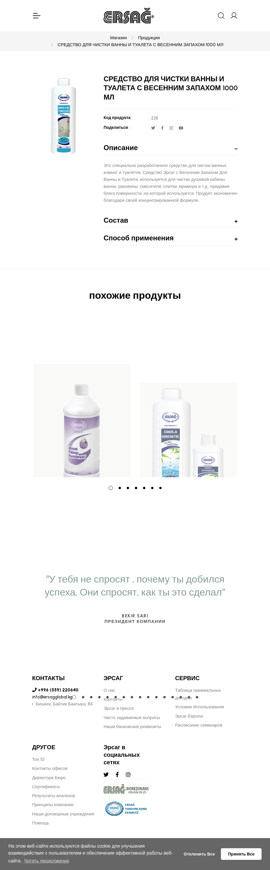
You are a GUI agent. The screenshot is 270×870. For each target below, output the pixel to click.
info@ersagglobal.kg (52, 697)
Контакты (112, 699)
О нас (109, 690)
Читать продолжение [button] (46, 860)
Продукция (149, 37)
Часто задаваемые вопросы (131, 717)
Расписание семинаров (198, 725)
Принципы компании (53, 804)
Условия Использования (199, 706)
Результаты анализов (53, 795)
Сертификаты (46, 786)
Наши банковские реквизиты (132, 726)
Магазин (118, 37)
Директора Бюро (49, 777)
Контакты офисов (50, 768)
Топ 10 (38, 759)
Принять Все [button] (241, 854)
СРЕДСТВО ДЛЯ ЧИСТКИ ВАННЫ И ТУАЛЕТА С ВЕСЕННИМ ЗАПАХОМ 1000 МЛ (140, 44)
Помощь (40, 823)
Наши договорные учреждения (63, 814)
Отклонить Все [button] (199, 854)
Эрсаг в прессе (118, 708)
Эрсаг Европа (189, 716)
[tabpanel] (82, 397)
